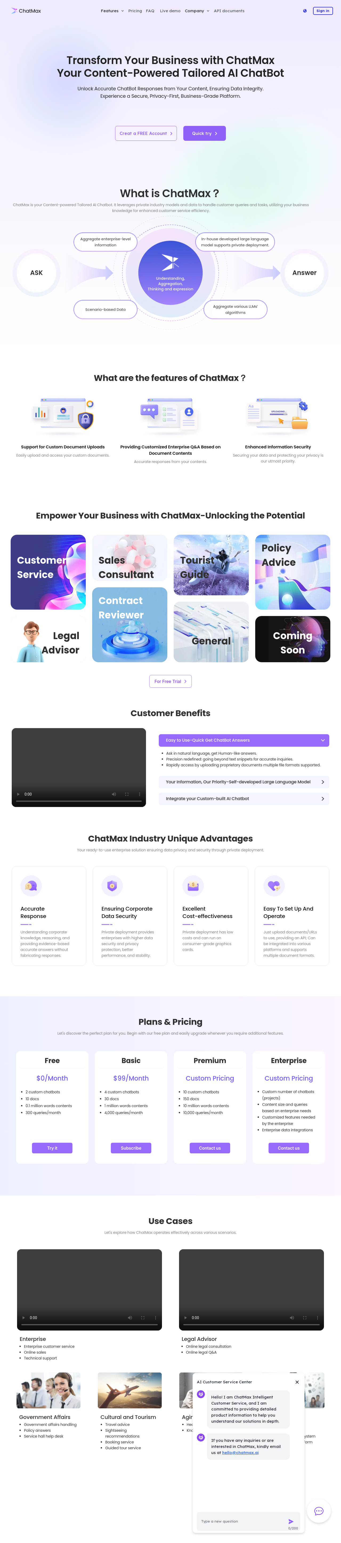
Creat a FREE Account (146, 133)
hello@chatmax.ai (240, 1452)
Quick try (204, 133)
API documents (229, 10)
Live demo (170, 10)
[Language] (305, 11)
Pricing (135, 10)
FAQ (150, 10)
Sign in (322, 10)
